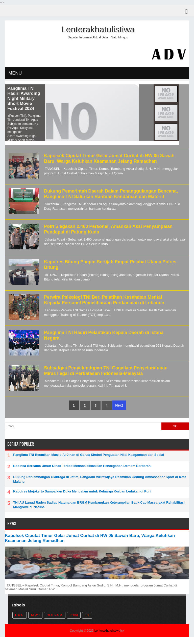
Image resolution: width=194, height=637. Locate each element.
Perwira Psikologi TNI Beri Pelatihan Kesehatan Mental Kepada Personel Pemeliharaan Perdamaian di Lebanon (104, 300)
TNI (87, 615)
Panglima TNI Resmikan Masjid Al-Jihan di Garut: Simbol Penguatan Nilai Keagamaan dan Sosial (88, 455)
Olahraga (55, 615)
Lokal (19, 615)
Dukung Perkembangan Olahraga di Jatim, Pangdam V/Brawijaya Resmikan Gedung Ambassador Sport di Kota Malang (99, 479)
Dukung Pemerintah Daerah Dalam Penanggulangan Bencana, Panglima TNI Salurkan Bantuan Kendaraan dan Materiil (111, 193)
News (35, 615)
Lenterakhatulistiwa (107, 630)
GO (175, 426)
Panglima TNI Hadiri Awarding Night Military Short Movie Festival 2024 (23, 98)
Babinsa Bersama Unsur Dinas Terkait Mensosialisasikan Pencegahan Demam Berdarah (82, 466)
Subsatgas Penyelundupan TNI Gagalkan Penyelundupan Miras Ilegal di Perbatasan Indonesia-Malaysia (105, 370)
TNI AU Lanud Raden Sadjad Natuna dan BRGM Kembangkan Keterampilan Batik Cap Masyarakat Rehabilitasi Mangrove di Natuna (99, 505)
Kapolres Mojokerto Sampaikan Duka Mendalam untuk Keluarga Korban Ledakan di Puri (82, 491)
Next (119, 405)
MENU (15, 73)
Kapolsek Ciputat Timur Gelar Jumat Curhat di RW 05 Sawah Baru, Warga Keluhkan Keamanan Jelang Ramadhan (109, 158)
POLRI (74, 615)
